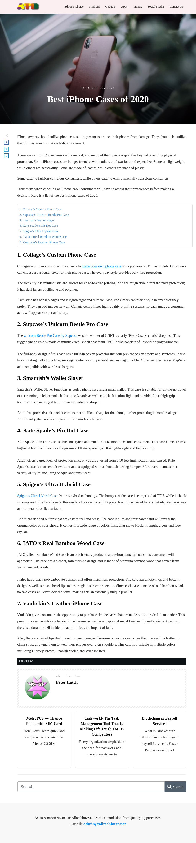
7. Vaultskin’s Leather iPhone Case (42, 242)
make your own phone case (101, 266)
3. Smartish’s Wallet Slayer (37, 220)
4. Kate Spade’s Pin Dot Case (38, 225)
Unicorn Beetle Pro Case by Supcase (50, 335)
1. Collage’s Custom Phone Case (40, 209)
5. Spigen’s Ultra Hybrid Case (39, 231)
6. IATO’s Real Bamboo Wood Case (43, 237)
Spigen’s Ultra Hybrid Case (37, 496)
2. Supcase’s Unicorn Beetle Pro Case (44, 215)
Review (26, 661)
